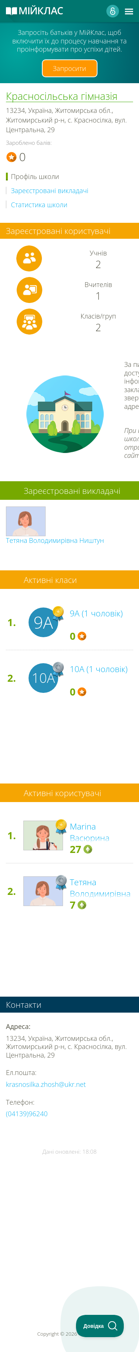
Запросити (69, 68)
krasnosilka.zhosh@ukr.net (46, 1084)
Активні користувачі (62, 793)
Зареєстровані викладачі (50, 190)
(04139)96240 (27, 1113)
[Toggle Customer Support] (100, 1326)
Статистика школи (39, 205)
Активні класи (50, 580)
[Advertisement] (69, 1221)
